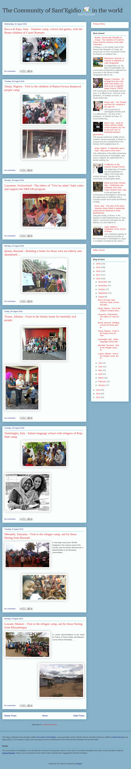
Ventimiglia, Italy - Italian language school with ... (109, 340)
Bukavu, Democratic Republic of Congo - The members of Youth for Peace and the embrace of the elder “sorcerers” (108, 40)
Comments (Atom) (50, 725)
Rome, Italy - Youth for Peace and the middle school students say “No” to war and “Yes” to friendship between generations (109, 129)
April (100, 374)
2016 (98, 278)
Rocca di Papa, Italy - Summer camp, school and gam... (108, 302)
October (102, 289)
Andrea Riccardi (118, 737)
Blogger (79, 764)
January (102, 385)
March (101, 378)
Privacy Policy (99, 24)
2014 (98, 394)
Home (45, 716)
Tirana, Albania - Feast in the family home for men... (108, 333)
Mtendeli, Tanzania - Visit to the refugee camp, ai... (108, 347)
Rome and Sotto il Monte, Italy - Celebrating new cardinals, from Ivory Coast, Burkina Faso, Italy (115, 186)
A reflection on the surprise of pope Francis (114, 165)
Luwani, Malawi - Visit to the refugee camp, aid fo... (108, 356)
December (103, 282)
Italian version (99, 250)
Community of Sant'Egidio (46, 737)
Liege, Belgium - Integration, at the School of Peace (115, 229)
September (103, 293)
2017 (98, 275)
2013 (98, 397)
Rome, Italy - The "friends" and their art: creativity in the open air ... (115, 104)
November (103, 285)
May (100, 370)
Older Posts (78, 716)
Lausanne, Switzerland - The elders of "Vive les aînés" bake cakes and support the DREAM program (44, 187)
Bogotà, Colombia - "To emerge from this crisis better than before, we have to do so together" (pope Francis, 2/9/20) (114, 83)
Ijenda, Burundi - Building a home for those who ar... (108, 325)
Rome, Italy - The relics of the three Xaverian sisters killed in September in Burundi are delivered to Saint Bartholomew (109, 209)
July (100, 363)
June (100, 367)
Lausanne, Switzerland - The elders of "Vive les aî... (108, 316)
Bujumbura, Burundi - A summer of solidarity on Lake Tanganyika (114, 60)
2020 (98, 264)
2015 (98, 390)
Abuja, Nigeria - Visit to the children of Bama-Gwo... (109, 309)
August (101, 297)
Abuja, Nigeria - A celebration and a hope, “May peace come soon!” (109, 149)
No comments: (10, 71)
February (102, 381)
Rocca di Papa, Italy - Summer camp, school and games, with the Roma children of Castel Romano (43, 30)
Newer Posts (10, 716)
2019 (98, 267)
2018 (98, 271)
